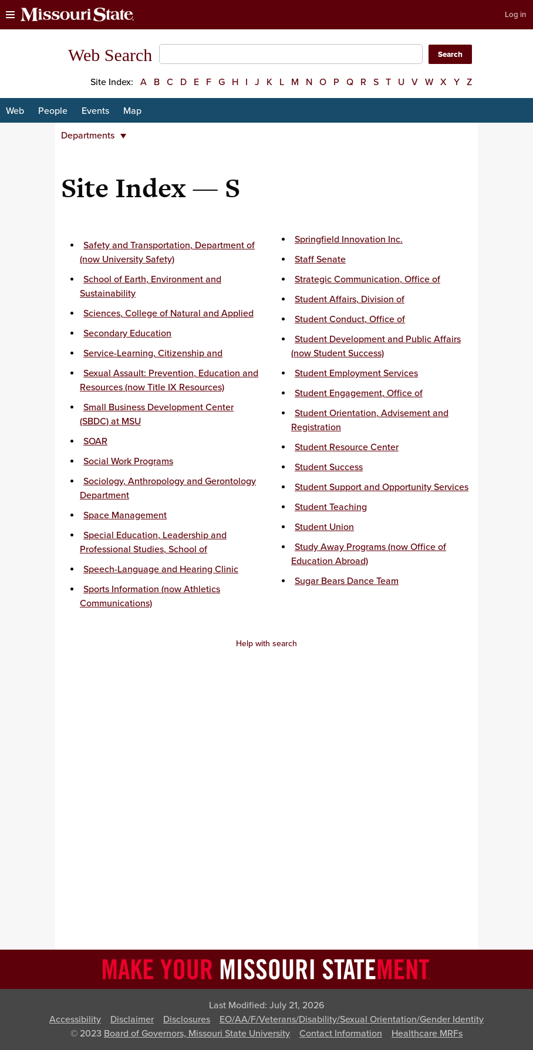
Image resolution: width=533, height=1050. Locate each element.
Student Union (324, 527)
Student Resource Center (347, 447)
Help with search (266, 644)
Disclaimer (132, 1019)
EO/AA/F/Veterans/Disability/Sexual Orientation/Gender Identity (352, 1019)
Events (95, 111)
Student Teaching (331, 507)
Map (132, 111)
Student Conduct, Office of (350, 319)
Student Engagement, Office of (359, 393)
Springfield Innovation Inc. (349, 239)
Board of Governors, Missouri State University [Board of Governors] (197, 1033)
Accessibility (75, 1019)
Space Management (125, 515)
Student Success (329, 467)
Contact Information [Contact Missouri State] (340, 1033)
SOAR (95, 441)
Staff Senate (320, 259)
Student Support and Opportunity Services (381, 487)
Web (15, 111)
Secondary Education (127, 333)
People (53, 111)
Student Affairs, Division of (349, 299)
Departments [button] (93, 135)
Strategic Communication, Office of (367, 279)
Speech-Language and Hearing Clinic (160, 569)
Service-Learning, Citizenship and (152, 353)
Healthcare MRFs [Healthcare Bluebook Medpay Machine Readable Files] (427, 1033)
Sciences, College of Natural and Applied (168, 313)
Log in (515, 14)
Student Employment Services (356, 373)
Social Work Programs (128, 461)
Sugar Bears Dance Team (347, 581)
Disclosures (186, 1019)
